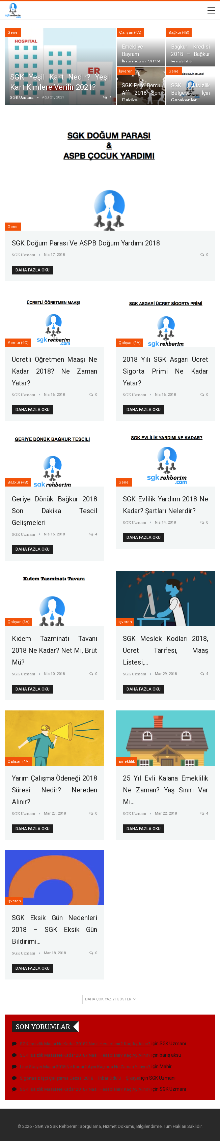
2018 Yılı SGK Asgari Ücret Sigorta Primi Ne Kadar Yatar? (165, 371)
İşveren (126, 71)
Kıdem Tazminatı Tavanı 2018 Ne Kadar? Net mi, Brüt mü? (54, 650)
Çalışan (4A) (130, 32)
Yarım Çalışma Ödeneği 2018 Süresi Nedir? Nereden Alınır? (54, 790)
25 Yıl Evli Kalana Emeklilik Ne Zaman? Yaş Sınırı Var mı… (165, 790)
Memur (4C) (18, 343)
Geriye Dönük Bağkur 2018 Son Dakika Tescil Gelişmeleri (54, 511)
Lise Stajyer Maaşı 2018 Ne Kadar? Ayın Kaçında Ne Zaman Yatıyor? (85, 1066)
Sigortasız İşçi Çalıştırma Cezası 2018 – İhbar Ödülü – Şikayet (80, 1078)
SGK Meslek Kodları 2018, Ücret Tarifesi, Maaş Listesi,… (165, 650)
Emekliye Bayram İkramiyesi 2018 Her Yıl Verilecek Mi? (141, 61)
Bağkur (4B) (178, 32)
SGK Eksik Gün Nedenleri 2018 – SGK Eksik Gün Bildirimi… (54, 929)
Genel (13, 32)
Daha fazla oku (33, 270)
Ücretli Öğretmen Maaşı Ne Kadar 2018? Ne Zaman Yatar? (54, 371)
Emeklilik (126, 761)
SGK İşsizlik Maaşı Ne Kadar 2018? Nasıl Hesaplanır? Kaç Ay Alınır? (85, 1043)
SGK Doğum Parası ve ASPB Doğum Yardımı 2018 (86, 243)
